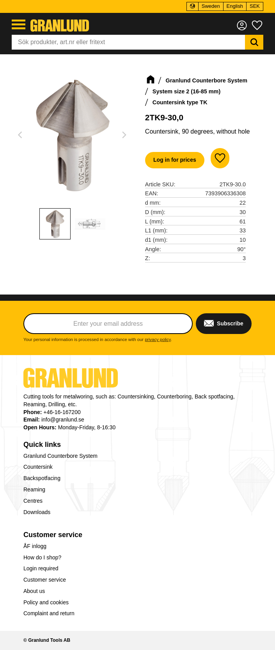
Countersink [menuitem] (38, 467)
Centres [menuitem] (33, 501)
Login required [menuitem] (41, 568)
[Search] (254, 42)
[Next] (124, 134)
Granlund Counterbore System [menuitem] (60, 456)
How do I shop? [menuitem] (42, 557)
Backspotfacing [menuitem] (41, 478)
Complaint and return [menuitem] (49, 613)
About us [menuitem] (34, 591)
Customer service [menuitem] (52, 535)
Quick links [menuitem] (42, 444)
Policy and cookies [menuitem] (46, 602)
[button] (18, 24)
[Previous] (21, 134)
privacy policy (157, 339)
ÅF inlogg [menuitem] (34, 546)
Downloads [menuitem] (36, 512)
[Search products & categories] (128, 42)
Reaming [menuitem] (34, 489)
